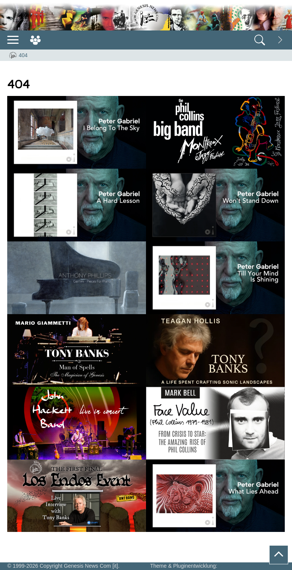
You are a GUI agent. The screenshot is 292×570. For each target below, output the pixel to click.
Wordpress (135, 566)
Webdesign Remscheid (248, 566)
